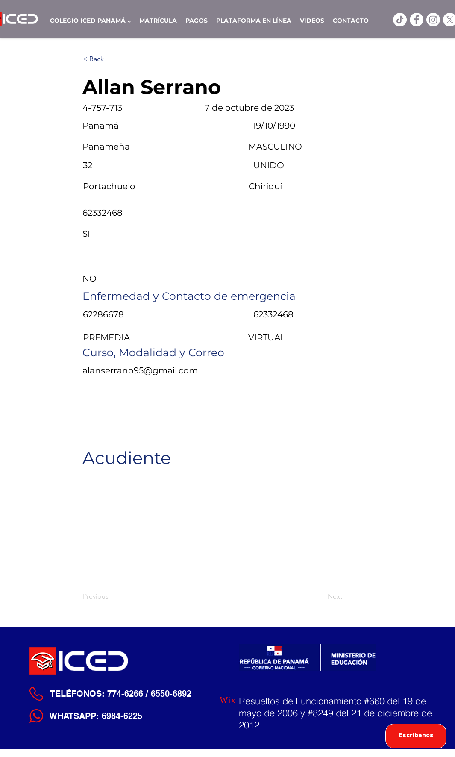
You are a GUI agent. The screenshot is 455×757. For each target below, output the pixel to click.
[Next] (320, 596)
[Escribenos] (415, 736)
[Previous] (111, 596)
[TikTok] (400, 19)
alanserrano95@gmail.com (140, 370)
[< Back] (111, 58)
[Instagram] (433, 19)
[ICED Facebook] (416, 19)
